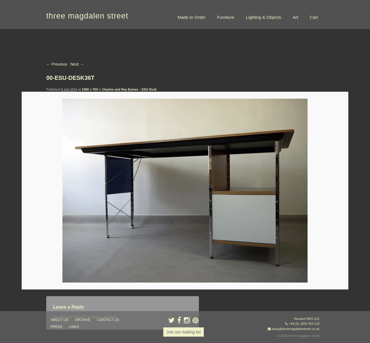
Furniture (225, 17)
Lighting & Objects (263, 17)
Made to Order (191, 17)
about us (59, 320)
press (56, 327)
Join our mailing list (183, 332)
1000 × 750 (90, 89)
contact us (108, 320)
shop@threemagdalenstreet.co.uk (295, 329)
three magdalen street (87, 16)
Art (295, 17)
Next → (77, 64)
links (74, 327)
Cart (314, 17)
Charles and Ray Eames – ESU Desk (129, 89)
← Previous (56, 64)
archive (82, 320)
